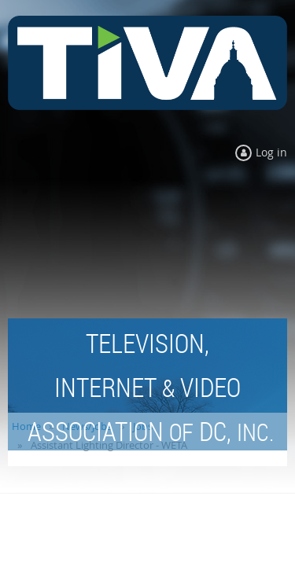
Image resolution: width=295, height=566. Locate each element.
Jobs (143, 426)
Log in (271, 152)
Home (26, 426)
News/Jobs (87, 426)
